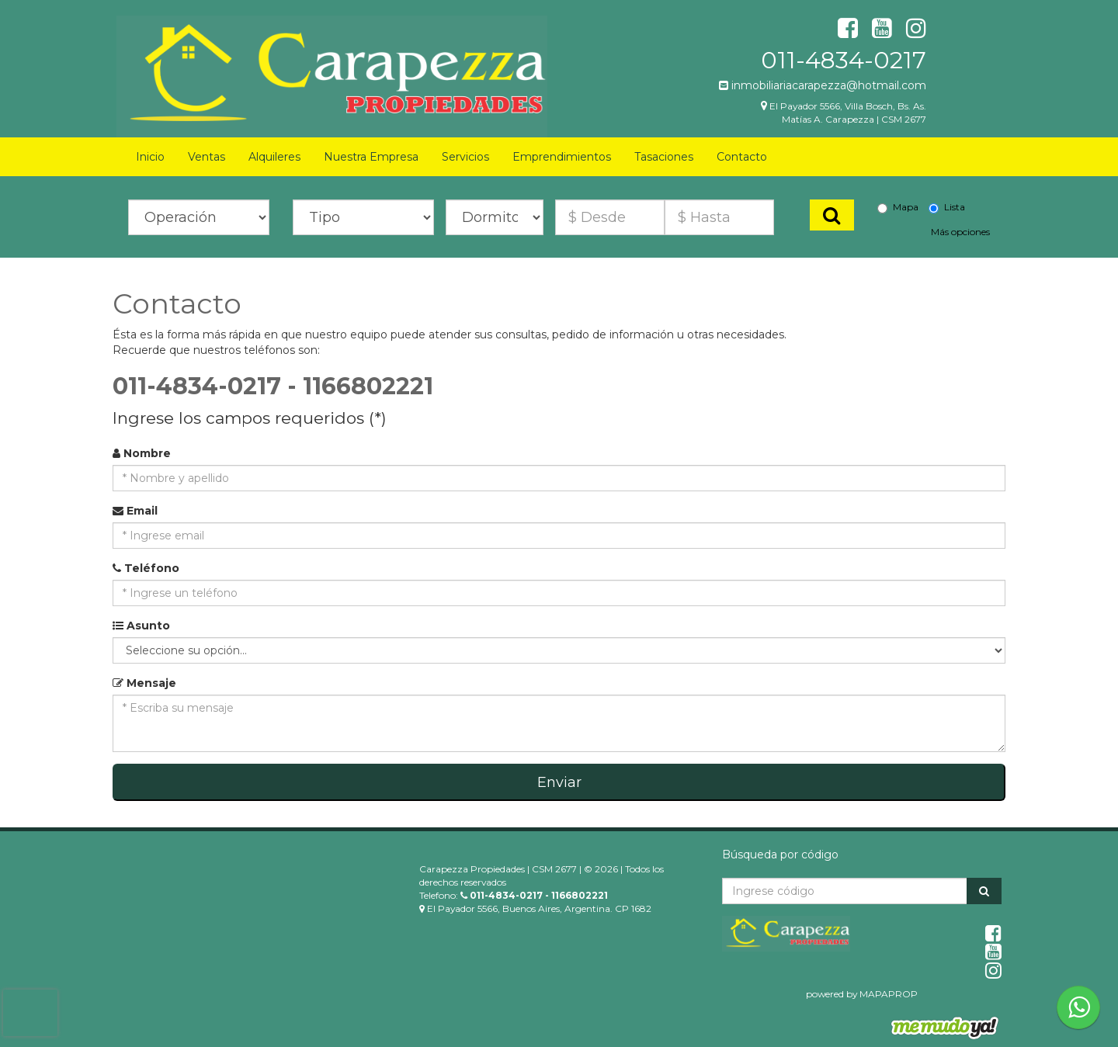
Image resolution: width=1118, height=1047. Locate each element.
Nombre (142, 453)
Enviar (559, 782)
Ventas (206, 157)
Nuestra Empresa (371, 157)
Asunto (141, 626)
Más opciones (960, 231)
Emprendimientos (561, 157)
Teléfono (146, 568)
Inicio (150, 157)
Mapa (897, 207)
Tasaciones (663, 157)
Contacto (742, 157)
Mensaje (144, 683)
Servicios (465, 157)
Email (135, 511)
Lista (947, 207)
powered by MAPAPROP (862, 994)
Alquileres (274, 157)
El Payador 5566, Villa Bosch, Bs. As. (847, 106)
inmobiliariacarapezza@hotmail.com (822, 85)
